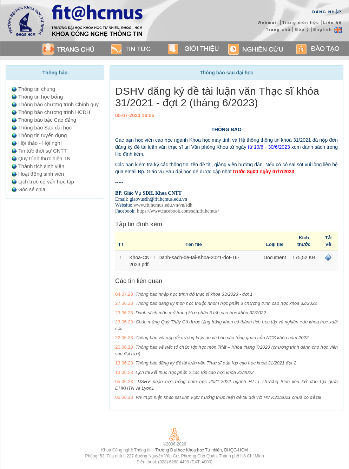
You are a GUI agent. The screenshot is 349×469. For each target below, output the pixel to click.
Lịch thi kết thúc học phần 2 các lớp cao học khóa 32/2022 (195, 372)
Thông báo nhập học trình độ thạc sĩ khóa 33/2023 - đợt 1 (194, 294)
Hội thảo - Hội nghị (40, 143)
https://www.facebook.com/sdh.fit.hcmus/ (178, 211)
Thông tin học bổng (40, 97)
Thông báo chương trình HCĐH (54, 112)
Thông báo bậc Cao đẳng (47, 120)
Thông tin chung (36, 89)
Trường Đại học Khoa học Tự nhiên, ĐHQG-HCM (201, 450)
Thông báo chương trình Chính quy (58, 104)
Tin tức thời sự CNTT (42, 151)
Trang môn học (300, 22)
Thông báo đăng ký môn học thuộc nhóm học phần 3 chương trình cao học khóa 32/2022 (226, 303)
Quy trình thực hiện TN (44, 158)
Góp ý (302, 29)
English (327, 29)
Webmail (268, 22)
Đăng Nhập (327, 12)
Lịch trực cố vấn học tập (46, 182)
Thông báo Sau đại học (45, 127)
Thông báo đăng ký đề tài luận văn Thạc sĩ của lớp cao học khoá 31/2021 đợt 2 (216, 363)
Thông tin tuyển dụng (42, 135)
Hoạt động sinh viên (41, 174)
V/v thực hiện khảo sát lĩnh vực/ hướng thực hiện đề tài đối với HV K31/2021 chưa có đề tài (228, 397)
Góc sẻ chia (31, 189)
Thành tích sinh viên (41, 166)
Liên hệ (332, 22)
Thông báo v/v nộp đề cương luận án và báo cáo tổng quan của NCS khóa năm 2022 (222, 337)
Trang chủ (278, 29)
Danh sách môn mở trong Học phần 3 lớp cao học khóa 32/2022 (201, 312)
